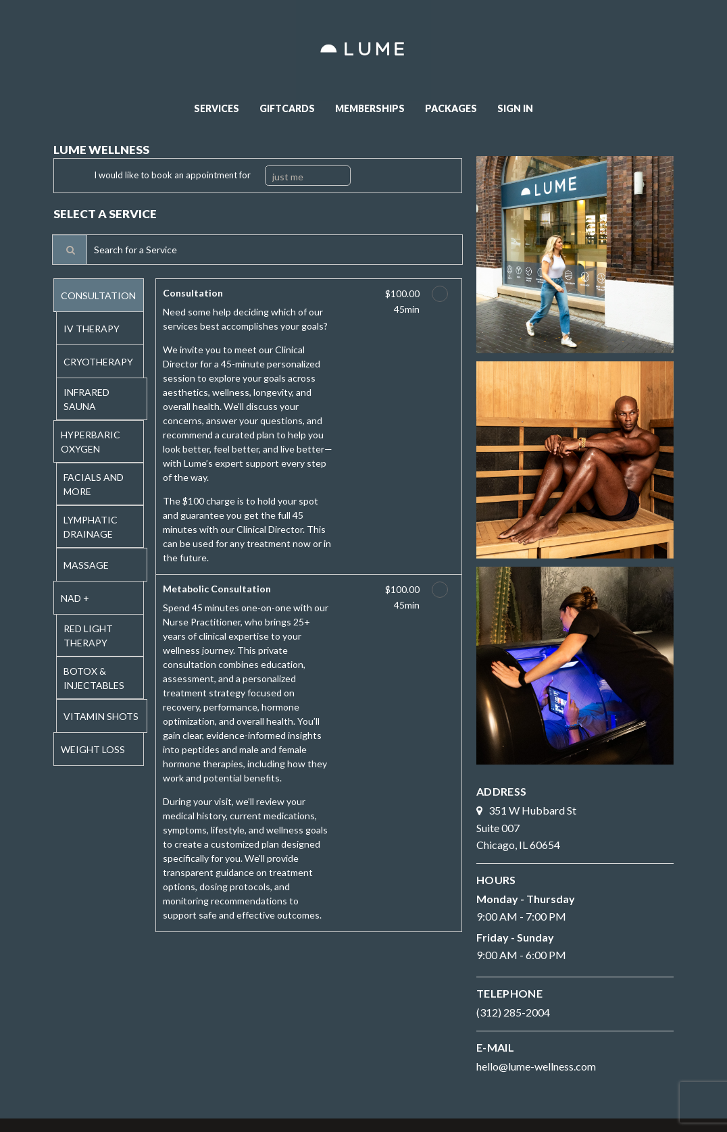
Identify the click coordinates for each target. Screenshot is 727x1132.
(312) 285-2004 (513, 1012)
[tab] (99, 295)
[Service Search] (69, 249)
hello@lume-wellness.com (536, 1066)
